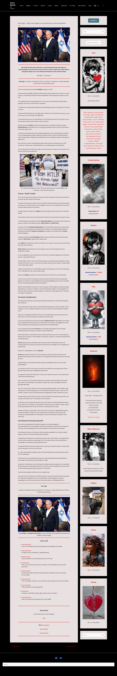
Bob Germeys (79, 5)
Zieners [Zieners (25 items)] (99, 148)
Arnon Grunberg (26, 585)
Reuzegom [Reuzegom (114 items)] (98, 139)
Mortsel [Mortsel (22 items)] (98, 136)
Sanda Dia (63, 5)
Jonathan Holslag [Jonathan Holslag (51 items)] (97, 129)
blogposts (93, 20)
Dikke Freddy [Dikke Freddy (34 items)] (99, 122)
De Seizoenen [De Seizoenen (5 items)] (87, 122)
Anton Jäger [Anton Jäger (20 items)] (86, 115)
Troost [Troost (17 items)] (85, 146)
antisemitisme (22, 115)
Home (24, 5)
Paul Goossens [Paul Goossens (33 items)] (90, 139)
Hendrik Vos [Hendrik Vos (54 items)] (100, 125)
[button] (100, 5)
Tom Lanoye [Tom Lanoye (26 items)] (99, 144)
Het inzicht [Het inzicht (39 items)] (87, 127)
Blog (87, 5)
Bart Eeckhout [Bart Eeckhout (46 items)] (99, 115)
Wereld (44, 5)
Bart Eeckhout (25, 563)
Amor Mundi (12, 5)
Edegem (30, 5)
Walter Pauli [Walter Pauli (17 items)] (91, 146)
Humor (50, 5)
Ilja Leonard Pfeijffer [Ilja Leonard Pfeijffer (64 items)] (97, 127)
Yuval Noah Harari (27, 544)
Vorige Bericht (15, 646)
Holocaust (21, 109)
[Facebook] (92, 6)
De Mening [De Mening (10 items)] (101, 120)
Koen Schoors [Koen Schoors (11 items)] (89, 134)
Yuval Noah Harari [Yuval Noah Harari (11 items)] (91, 148)
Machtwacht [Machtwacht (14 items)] (97, 134)
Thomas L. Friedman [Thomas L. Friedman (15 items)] (93, 141)
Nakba (23, 205)
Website (93, 226)
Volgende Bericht (72, 646)
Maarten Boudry (26, 571)
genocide (32, 115)
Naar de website (44, 633)
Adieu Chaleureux (93, 429)
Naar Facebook (44, 629)
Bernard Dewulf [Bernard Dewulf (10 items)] (88, 117)
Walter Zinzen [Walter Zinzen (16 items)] (99, 146)
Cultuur (37, 5)
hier (91, 96)
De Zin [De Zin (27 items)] (93, 122)
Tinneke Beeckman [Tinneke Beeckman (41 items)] (89, 144)
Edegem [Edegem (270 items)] (85, 125)
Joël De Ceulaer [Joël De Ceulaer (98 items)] (91, 132)
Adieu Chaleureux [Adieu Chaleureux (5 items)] (89, 113)
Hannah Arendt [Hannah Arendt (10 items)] (92, 125)
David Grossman (26, 556)
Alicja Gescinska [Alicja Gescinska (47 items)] (98, 113)
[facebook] (57, 658)
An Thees (71, 5)
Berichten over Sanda (94, 417)
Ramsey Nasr (25, 591)
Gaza (19, 26)
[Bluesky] (95, 6)
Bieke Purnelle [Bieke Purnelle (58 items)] (98, 117)
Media (56, 5)
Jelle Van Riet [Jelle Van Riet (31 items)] (88, 129)
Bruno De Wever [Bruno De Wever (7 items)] (87, 120)
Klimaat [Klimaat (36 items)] (98, 132)
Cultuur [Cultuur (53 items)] (95, 120)
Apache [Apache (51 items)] (93, 115)
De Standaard (47, 75)
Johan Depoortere (27, 550)
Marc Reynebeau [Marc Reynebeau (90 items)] (91, 136)
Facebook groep (93, 160)
